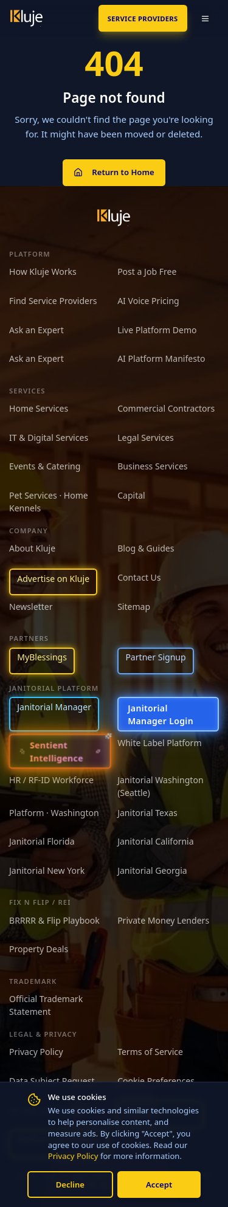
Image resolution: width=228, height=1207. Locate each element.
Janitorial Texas (147, 812)
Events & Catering (44, 466)
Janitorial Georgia (152, 870)
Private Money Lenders (163, 920)
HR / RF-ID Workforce (51, 780)
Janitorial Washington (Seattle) (160, 786)
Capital (131, 495)
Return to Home (114, 172)
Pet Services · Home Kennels (48, 501)
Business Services (152, 466)
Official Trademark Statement (46, 1005)
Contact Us (139, 577)
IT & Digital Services (48, 437)
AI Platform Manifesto (161, 358)
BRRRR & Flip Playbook (54, 920)
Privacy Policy (73, 1155)
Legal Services (145, 437)
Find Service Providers (53, 300)
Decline (70, 1184)
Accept (159, 1184)
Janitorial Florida (42, 841)
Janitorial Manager (54, 707)
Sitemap (133, 606)
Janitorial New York (47, 870)
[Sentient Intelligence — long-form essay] (60, 751)
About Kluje (32, 548)
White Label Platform (159, 743)
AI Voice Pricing (148, 300)
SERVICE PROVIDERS (143, 18)
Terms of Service (150, 1051)
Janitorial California (155, 841)
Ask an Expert (36, 330)
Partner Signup (155, 657)
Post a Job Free (146, 271)
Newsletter (31, 606)
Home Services (38, 408)
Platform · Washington (54, 812)
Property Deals (38, 949)
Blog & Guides (145, 548)
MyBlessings (42, 657)
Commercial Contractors (166, 408)
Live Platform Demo (157, 330)
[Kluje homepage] (113, 217)
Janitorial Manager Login (160, 714)
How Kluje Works (43, 271)
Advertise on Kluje (53, 578)
